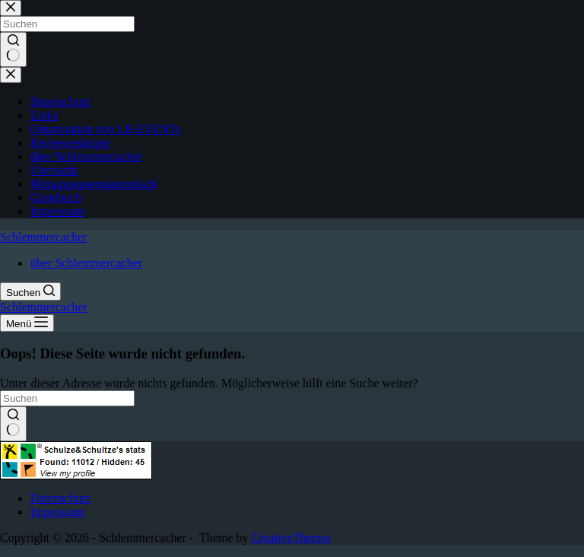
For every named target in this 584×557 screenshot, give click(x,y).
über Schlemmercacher (86, 262)
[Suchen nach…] (67, 398)
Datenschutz (60, 498)
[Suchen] (30, 291)
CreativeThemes (291, 537)
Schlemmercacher (43, 237)
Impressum (57, 511)
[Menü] (27, 323)
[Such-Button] (13, 423)
